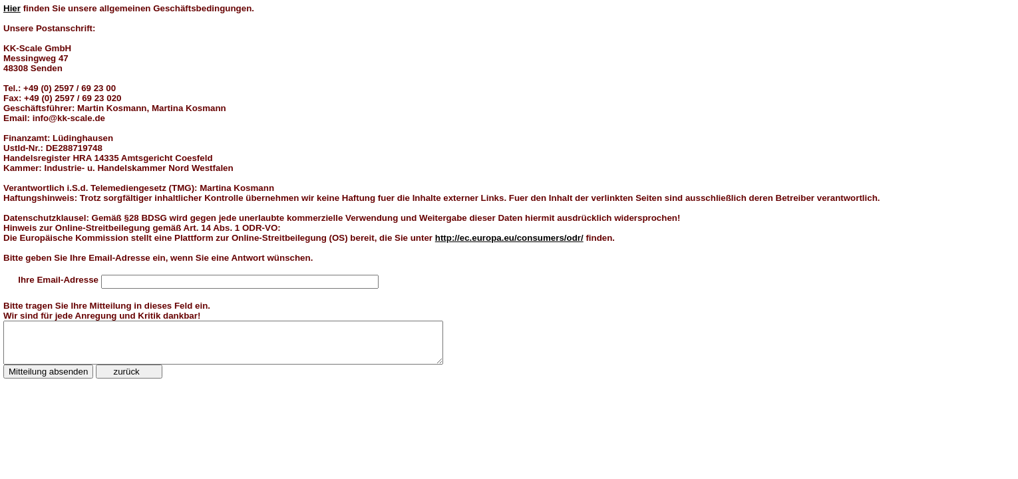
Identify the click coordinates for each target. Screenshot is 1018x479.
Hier (12, 8)
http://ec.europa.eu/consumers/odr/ (509, 238)
